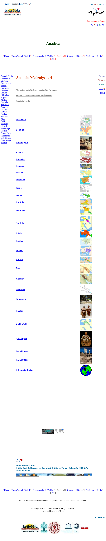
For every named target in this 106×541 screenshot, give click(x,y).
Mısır (3, 119)
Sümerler (4, 126)
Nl (97, 25)
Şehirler (70, 56)
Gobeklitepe (6, 138)
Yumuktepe (5, 128)
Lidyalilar (5, 95)
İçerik (99, 56)
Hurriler (4, 116)
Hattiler (4, 112)
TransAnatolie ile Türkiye (43, 56)
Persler (4, 93)
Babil (3, 121)
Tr (103, 5)
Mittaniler (5, 105)
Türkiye (101, 93)
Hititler (4, 109)
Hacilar (4, 131)
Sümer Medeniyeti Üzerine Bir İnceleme (34, 95)
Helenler (4, 90)
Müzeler (79, 56)
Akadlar (4, 124)
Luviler (4, 114)
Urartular (4, 102)
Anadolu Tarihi (7, 76)
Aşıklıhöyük (6, 133)
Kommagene (6, 83)
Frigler (3, 97)
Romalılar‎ (5, 88)
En (92, 25)
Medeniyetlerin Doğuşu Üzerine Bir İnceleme (36, 90)
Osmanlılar (5, 78)
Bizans (3, 85)
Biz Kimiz (90, 56)
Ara (52, 58)
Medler (4, 100)
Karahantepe (6, 140)
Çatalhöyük (5, 135)
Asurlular (5, 107)
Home (6, 56)
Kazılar (4, 143)
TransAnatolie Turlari (21, 56)
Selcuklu (4, 81)
